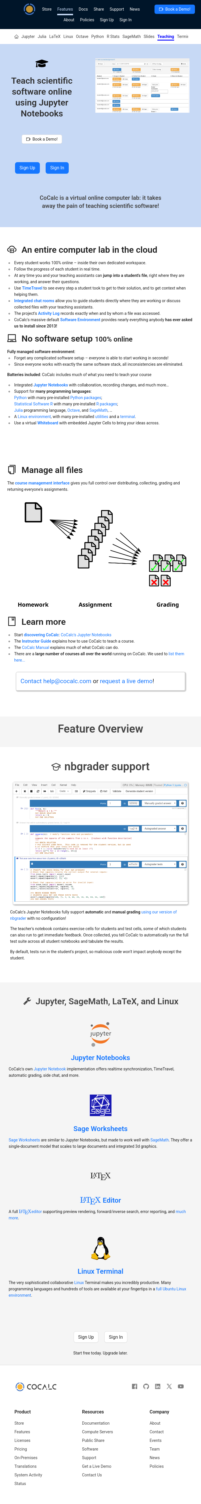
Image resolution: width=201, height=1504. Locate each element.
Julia (42, 36)
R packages (106, 404)
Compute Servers (97, 1432)
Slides (149, 36)
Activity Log (48, 313)
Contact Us (92, 1475)
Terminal (185, 36)
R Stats (113, 36)
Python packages (85, 397)
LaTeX (54, 36)
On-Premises (26, 1457)
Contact (157, 1432)
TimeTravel (32, 288)
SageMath (131, 36)
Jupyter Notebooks (100, 1058)
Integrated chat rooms (34, 300)
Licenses (22, 1440)
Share (99, 9)
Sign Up (107, 20)
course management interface (42, 483)
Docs (83, 9)
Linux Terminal (100, 1271)
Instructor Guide (36, 641)
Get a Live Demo (96, 1466)
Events (155, 1440)
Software (90, 1449)
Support (117, 9)
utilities (101, 416)
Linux (68, 36)
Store (47, 9)
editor (30, 1211)
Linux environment (34, 416)
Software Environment (80, 319)
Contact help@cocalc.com (56, 681)
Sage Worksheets (100, 1129)
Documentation (96, 1423)
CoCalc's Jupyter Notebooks (86, 635)
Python (97, 36)
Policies (87, 20)
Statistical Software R (33, 404)
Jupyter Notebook (50, 1069)
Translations (25, 1466)
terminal (127, 416)
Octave (82, 36)
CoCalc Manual (35, 647)
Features (65, 9)
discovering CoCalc (41, 635)
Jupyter (28, 36)
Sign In (126, 20)
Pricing (20, 1449)
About (69, 20)
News (135, 9)
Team (155, 1449)
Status (20, 1483)
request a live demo (126, 681)
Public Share (93, 1440)
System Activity (28, 1475)
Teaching (165, 36)
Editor (100, 1200)
